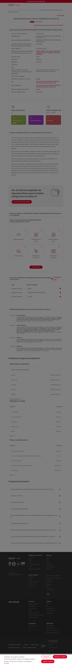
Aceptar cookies (48, 661)
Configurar (46, 657)
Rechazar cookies (60, 657)
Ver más (6, 663)
